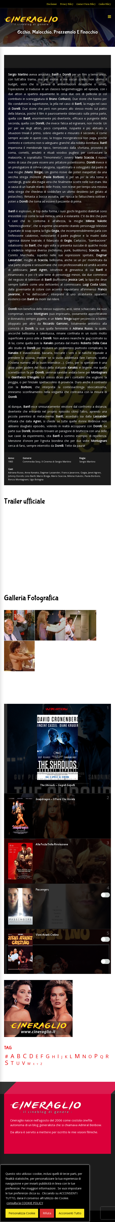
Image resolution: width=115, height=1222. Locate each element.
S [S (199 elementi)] (6, 1063)
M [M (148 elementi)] (77, 1056)
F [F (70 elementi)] (42, 1056)
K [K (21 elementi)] (66, 1057)
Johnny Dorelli (16, 475)
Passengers (42, 889)
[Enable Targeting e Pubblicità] (105, 961)
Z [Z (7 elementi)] (41, 1063)
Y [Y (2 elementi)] (37, 1064)
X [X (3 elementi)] (33, 1064)
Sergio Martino (87, 461)
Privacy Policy (66, 4)
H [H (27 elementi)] (53, 1056)
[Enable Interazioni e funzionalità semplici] (105, 894)
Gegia (84, 472)
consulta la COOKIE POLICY (25, 1203)
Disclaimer (51, 4)
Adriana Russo (15, 472)
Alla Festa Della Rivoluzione (52, 844)
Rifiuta (47, 1213)
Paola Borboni (92, 475)
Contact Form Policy (86, 4)
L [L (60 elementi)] (71, 1056)
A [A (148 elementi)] (12, 1056)
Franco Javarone (70, 472)
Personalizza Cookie (22, 1213)
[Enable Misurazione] (105, 939)
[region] (45, 1193)
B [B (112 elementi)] (18, 1056)
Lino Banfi (30, 475)
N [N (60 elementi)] (84, 1056)
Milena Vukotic (75, 475)
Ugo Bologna (36, 479)
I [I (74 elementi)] (58, 1056)
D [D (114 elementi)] (31, 1056)
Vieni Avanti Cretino (47, 934)
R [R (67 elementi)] (107, 1056)
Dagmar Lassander (50, 472)
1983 (10, 461)
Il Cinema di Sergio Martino (56, 461)
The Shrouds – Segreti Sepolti (57, 785)
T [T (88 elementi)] (12, 1063)
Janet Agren (94, 472)
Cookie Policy (105, 4)
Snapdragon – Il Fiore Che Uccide (55, 799)
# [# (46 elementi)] (6, 1056)
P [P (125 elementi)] (96, 1056)
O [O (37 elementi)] (90, 1056)
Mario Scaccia (58, 475)
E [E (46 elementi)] (37, 1056)
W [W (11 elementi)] (29, 1063)
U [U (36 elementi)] (18, 1063)
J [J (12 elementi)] (61, 1057)
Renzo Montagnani (18, 479)
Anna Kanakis (32, 472)
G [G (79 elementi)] (48, 1056)
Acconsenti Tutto (70, 1213)
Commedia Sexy (31, 461)
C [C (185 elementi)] (25, 1056)
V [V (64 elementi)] (23, 1063)
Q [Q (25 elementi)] (101, 1056)
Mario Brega (43, 475)
